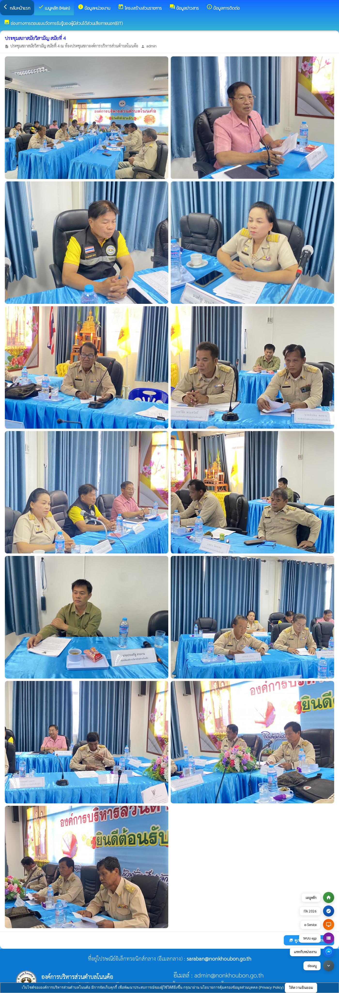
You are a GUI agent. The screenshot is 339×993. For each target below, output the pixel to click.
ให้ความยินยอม (301, 988)
